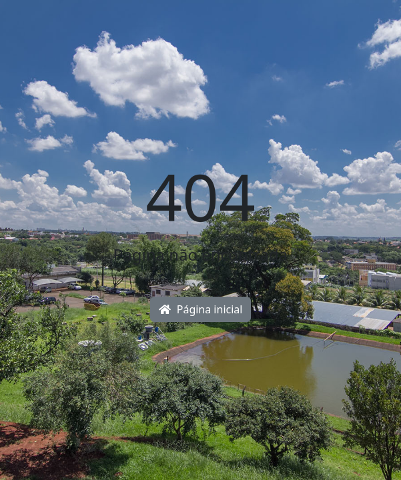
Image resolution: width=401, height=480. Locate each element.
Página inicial (201, 309)
